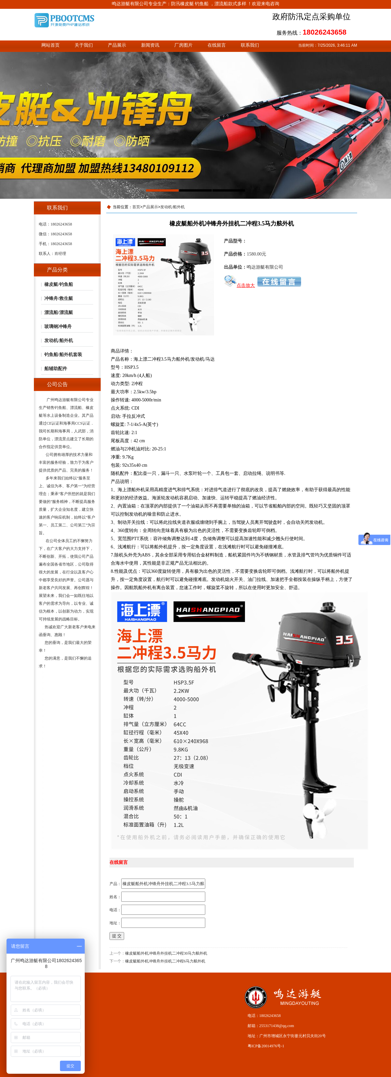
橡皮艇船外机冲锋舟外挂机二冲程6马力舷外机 (165, 961)
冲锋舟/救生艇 (58, 298)
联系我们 (250, 45)
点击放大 (239, 285)
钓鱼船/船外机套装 (63, 354)
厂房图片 (183, 45)
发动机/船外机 (58, 340)
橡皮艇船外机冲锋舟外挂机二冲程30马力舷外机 (166, 953)
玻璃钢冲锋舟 (58, 326)
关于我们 (84, 45)
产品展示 (117, 45)
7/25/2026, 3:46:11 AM (337, 45)
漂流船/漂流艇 (58, 312)
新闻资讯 (150, 45)
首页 (136, 207)
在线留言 (217, 45)
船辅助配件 (55, 368)
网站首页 (50, 45)
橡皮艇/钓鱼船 (58, 284)
